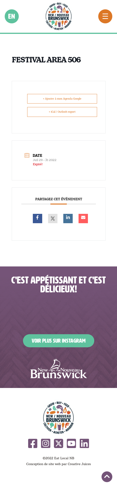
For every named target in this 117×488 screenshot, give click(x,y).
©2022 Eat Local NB (58, 458)
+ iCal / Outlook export (62, 111)
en (11, 16)
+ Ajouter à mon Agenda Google (62, 98)
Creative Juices (79, 464)
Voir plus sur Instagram (59, 341)
